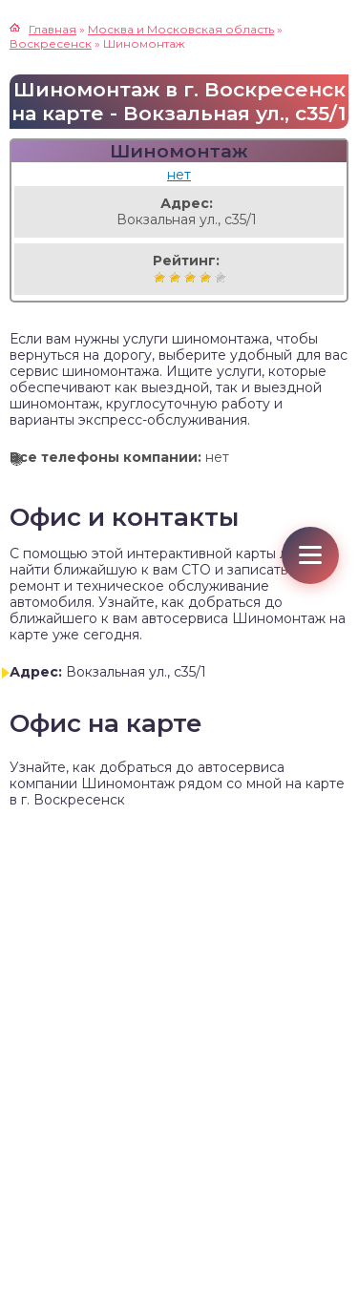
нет (179, 174)
